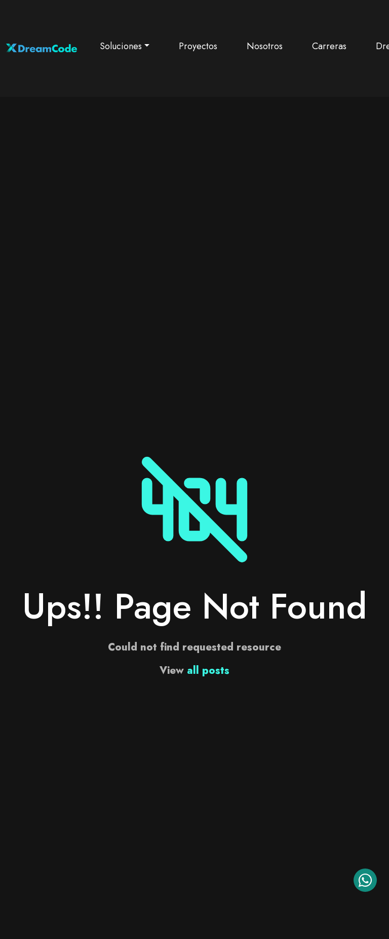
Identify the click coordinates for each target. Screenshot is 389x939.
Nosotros (265, 46)
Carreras (329, 46)
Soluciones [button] (121, 46)
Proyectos (198, 46)
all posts (208, 670)
